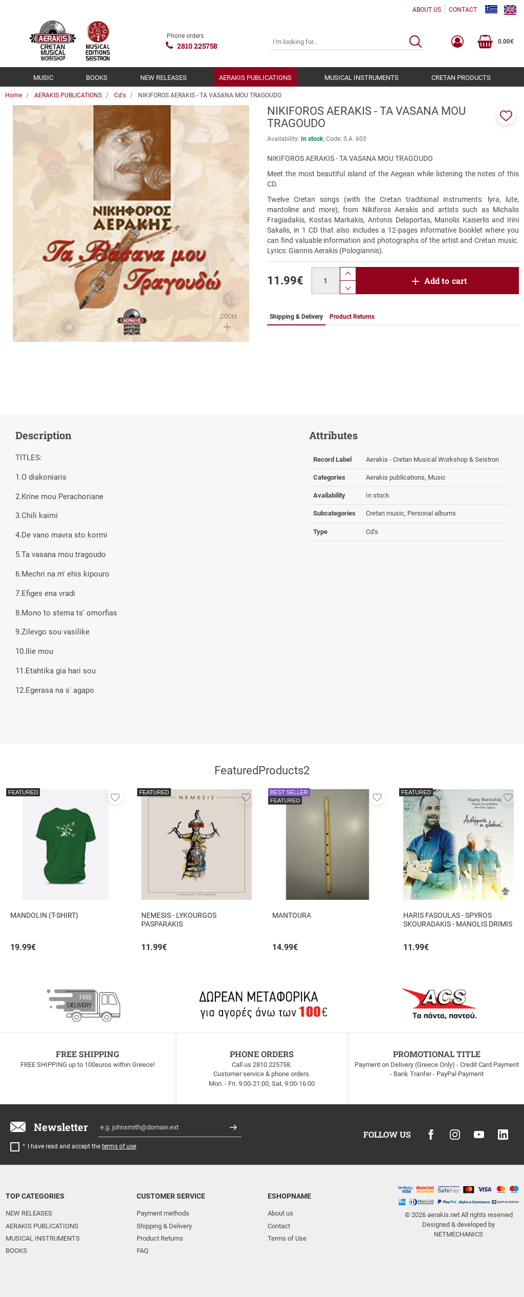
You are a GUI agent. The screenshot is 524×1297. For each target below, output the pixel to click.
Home (13, 95)
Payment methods (163, 1213)
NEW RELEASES (163, 77)
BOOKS (96, 77)
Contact (279, 1226)
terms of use (119, 1146)
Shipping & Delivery (164, 1226)
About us (280, 1213)
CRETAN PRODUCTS (461, 77)
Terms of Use (287, 1238)
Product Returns (160, 1238)
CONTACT (463, 9)
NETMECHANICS (458, 1234)
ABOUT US (426, 9)
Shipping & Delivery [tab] (296, 316)
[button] (506, 115)
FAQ (142, 1250)
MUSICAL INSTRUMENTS (361, 77)
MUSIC (43, 77)
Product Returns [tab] (352, 316)
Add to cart (446, 280)
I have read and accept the (82, 1146)
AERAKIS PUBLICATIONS (255, 77)
